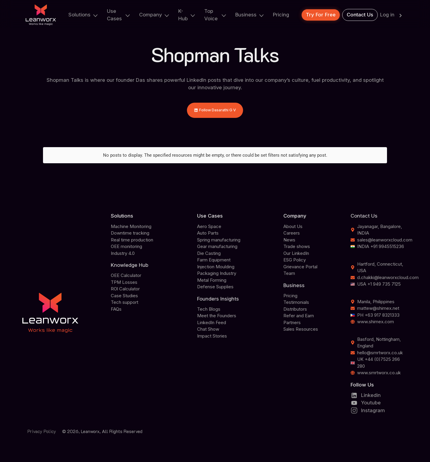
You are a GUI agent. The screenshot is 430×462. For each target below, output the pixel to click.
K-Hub (187, 14)
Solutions (83, 15)
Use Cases (119, 14)
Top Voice (215, 14)
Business (250, 15)
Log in (392, 15)
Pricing (281, 15)
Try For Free (321, 15)
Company (154, 15)
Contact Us (360, 15)
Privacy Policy (41, 433)
